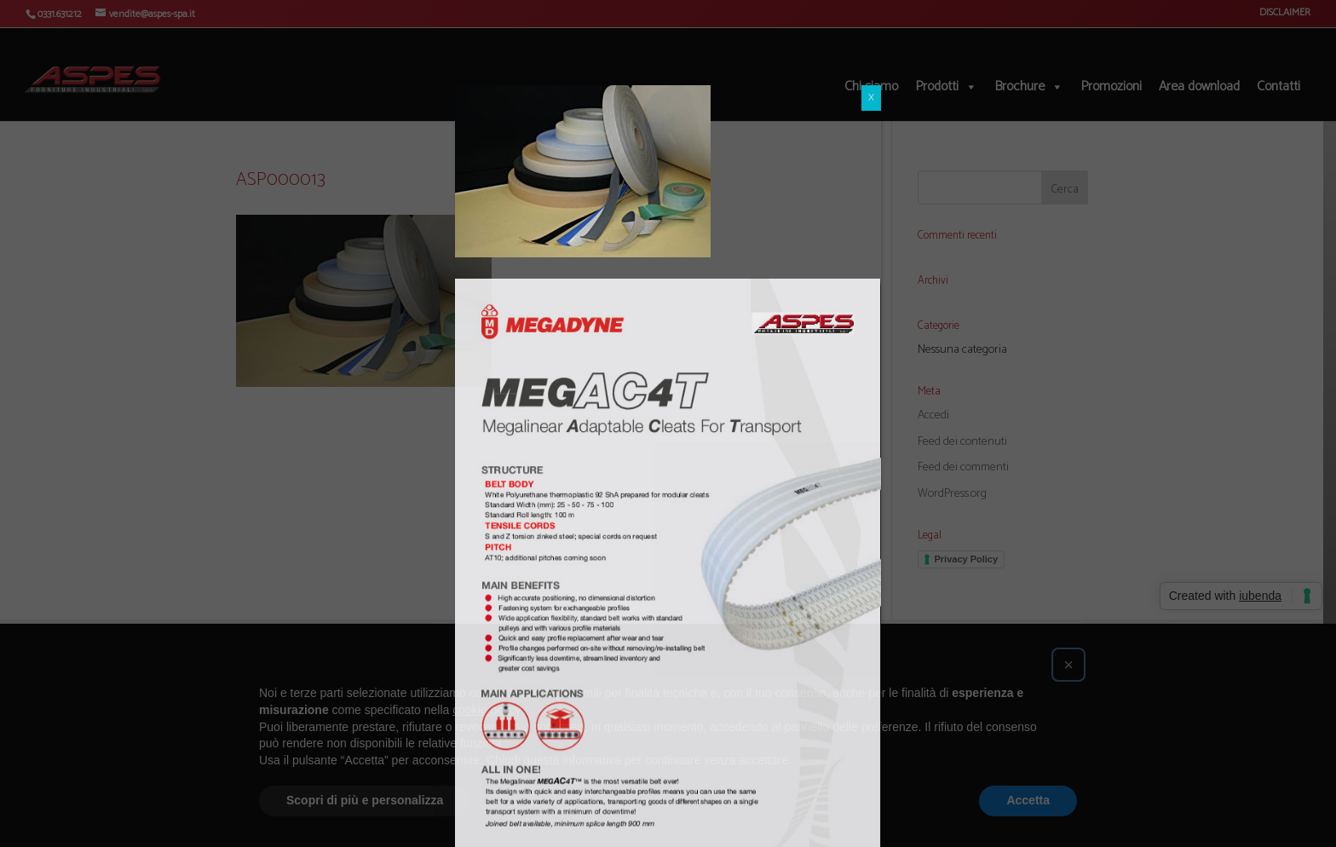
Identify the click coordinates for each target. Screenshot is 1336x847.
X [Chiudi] (871, 63)
